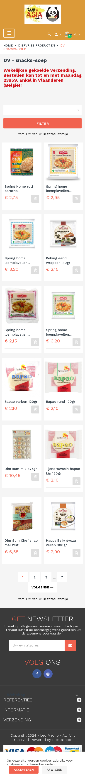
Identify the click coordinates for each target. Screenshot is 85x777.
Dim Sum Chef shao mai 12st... (21, 542)
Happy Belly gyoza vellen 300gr (61, 542)
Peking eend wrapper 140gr (58, 260)
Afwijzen (54, 769)
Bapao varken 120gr (21, 402)
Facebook (37, 673)
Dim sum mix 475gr (21, 469)
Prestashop (61, 740)
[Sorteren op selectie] (42, 110)
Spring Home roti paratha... (19, 188)
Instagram (48, 673)
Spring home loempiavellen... (59, 188)
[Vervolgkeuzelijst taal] (77, 34)
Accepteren (24, 769)
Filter (42, 123)
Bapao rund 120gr (60, 402)
